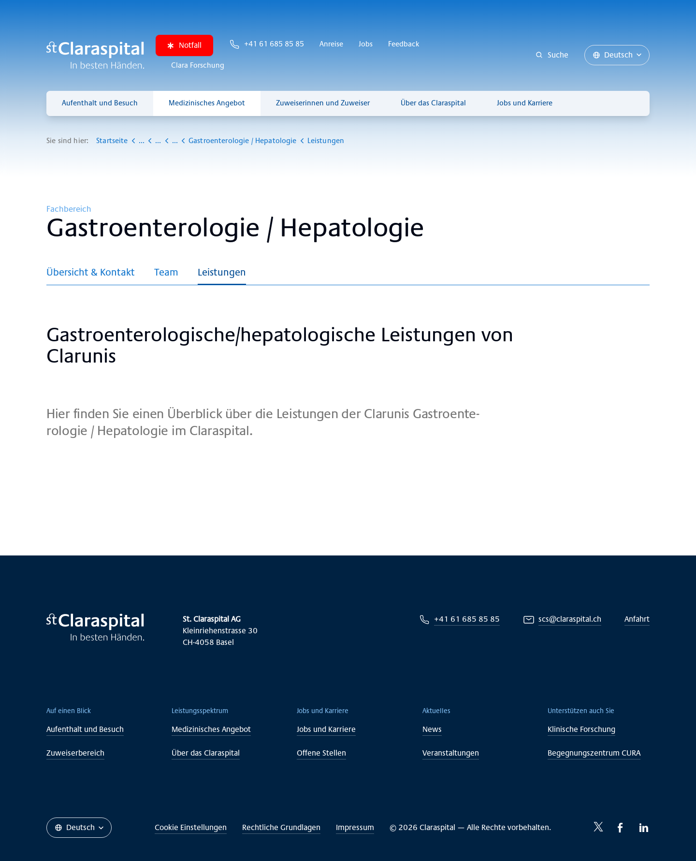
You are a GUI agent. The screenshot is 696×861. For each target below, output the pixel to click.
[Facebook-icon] (620, 827)
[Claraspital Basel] (95, 55)
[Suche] (552, 55)
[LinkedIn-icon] (644, 827)
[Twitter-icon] (598, 827)
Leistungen (222, 272)
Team (166, 272)
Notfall (184, 45)
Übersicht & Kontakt (90, 272)
